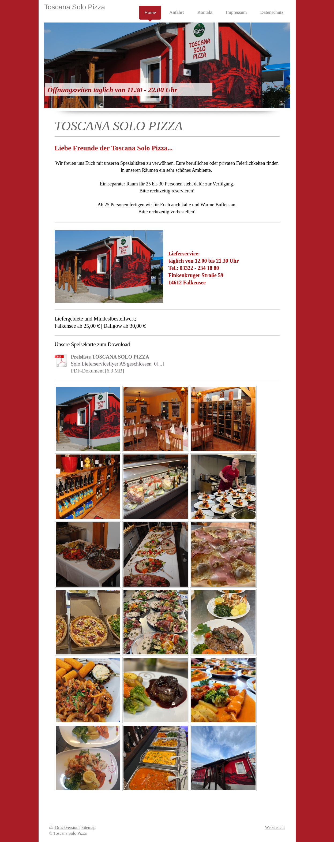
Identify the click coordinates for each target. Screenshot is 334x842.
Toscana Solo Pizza (74, 7)
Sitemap (88, 827)
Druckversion (64, 827)
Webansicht (275, 827)
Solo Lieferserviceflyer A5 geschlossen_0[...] (117, 364)
